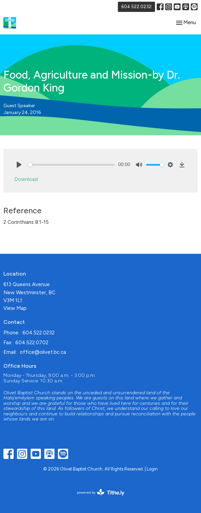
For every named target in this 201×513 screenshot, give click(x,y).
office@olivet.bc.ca (43, 352)
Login (152, 468)
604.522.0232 (136, 6)
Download (26, 179)
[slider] (71, 165)
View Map (15, 308)
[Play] (19, 164)
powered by (100, 492)
